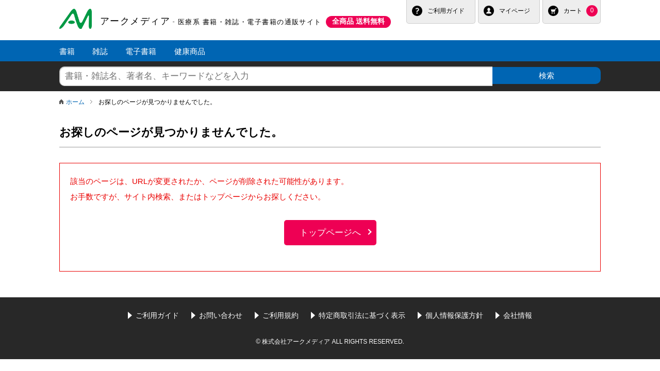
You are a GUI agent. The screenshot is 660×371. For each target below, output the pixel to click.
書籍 (67, 51)
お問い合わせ (220, 313)
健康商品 (189, 51)
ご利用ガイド (446, 10)
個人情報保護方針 (454, 313)
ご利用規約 (280, 313)
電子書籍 (140, 51)
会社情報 (517, 313)
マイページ (514, 10)
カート (581, 10)
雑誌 (100, 51)
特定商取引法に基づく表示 (362, 313)
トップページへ (330, 230)
